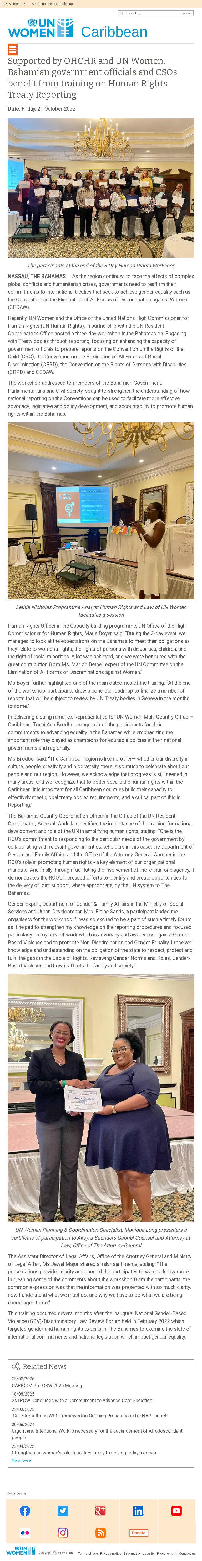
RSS (101, 1532)
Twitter (63, 1510)
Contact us (187, 1553)
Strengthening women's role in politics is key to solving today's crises (84, 1452)
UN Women (65, 1553)
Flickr (25, 1532)
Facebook (25, 1510)
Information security (139, 1553)
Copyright (45, 1553)
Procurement (167, 1553)
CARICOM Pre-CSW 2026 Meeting (47, 1385)
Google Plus (101, 1510)
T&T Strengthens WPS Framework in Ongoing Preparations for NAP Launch (90, 1415)
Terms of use (88, 1553)
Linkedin (138, 1510)
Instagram (63, 1532)
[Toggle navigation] (13, 49)
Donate (138, 1532)
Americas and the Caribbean (52, 4)
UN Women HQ (14, 4)
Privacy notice (111, 1553)
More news (20, 1461)
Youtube (176, 1510)
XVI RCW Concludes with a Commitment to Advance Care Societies (82, 1400)
